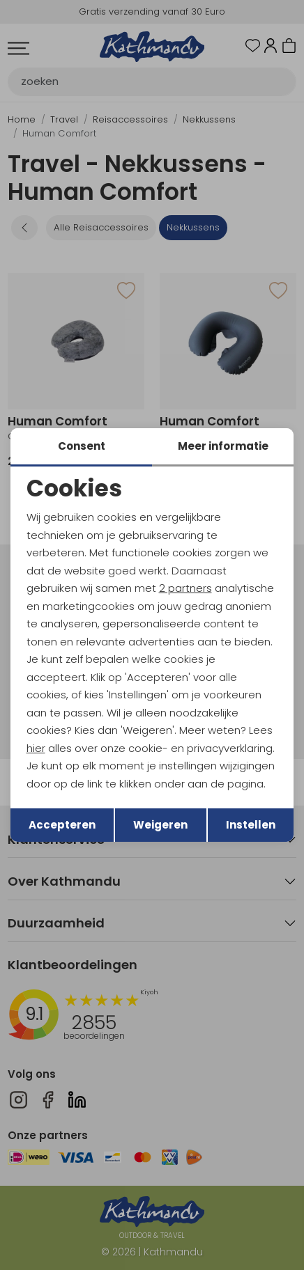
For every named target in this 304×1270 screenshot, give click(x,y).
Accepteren (62, 824)
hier (35, 748)
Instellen (250, 824)
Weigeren (160, 824)
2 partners (185, 588)
